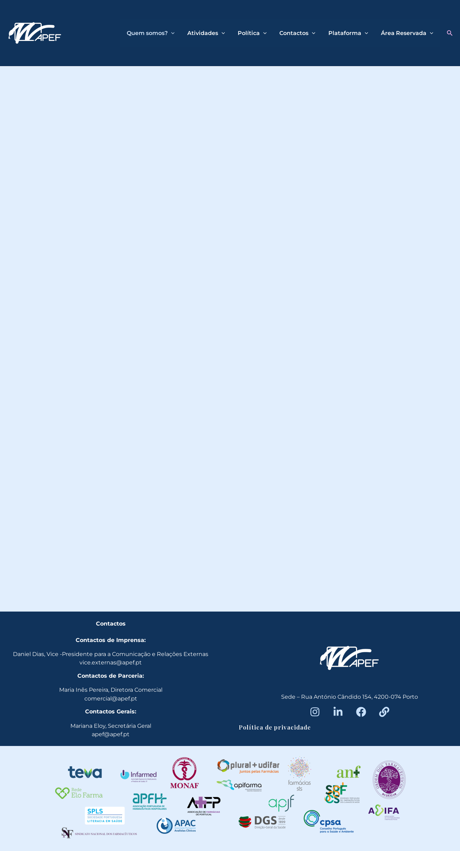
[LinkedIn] (338, 712)
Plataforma (351, 33)
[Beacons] (384, 712)
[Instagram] (315, 712)
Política (257, 33)
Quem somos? (159, 33)
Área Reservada (408, 33)
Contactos (302, 33)
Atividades (213, 33)
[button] (450, 33)
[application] (179, 33)
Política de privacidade (275, 727)
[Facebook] (361, 712)
